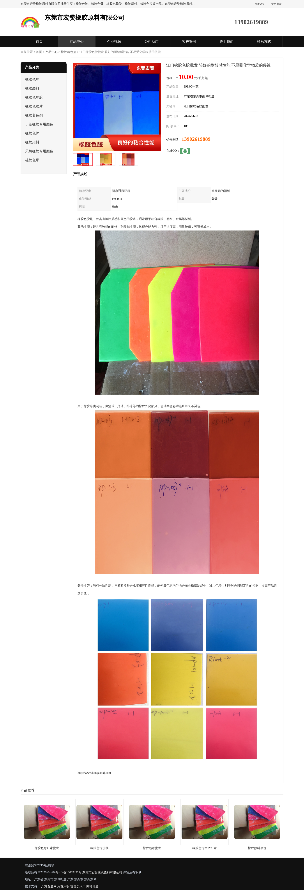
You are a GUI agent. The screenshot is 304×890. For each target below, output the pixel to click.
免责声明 (63, 886)
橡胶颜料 (32, 88)
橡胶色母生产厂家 (204, 848)
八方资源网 (49, 886)
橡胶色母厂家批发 (47, 848)
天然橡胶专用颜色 (39, 151)
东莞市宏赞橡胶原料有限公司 (102, 872)
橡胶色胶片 (34, 106)
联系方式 (264, 41)
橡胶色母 (32, 79)
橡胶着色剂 (68, 52)
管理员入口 (78, 886)
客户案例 (189, 41)
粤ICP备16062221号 (68, 872)
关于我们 (226, 41)
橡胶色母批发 (152, 848)
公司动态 (152, 41)
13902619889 (196, 139)
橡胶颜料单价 (257, 848)
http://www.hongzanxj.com (94, 772)
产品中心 (77, 41)
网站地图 (92, 886)
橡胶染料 (32, 142)
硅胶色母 (32, 160)
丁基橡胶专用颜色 (39, 124)
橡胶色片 (32, 133)
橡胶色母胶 (34, 97)
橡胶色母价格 (99, 848)
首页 (39, 41)
